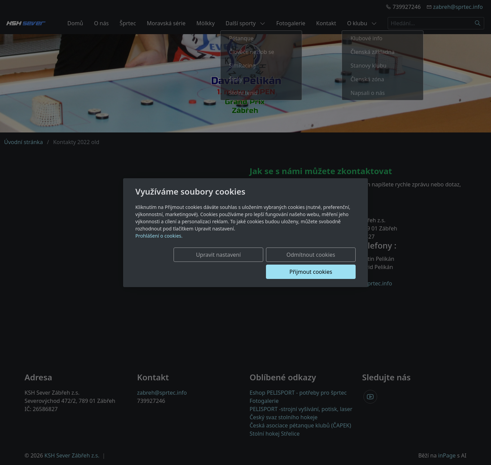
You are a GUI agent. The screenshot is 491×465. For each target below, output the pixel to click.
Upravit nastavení (186, 263)
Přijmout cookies (322, 263)
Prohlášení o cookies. (158, 244)
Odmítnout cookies (254, 263)
